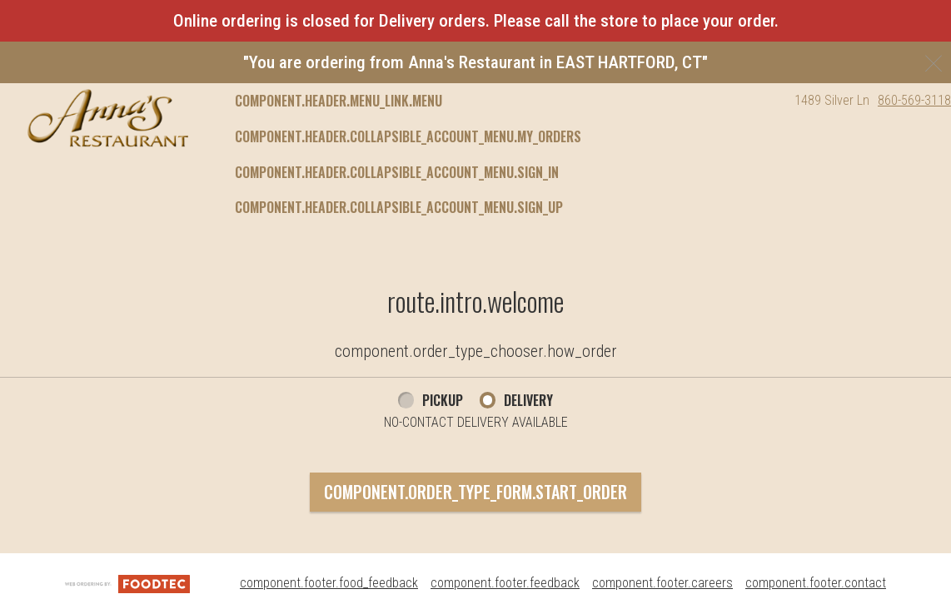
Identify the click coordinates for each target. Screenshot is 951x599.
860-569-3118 (914, 100)
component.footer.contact (815, 583)
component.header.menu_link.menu (338, 101)
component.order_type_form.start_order (475, 491)
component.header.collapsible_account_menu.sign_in (397, 172)
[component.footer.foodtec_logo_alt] (127, 583)
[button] (108, 118)
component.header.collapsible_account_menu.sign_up (399, 207)
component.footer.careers (662, 583)
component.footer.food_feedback (329, 583)
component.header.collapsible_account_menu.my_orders (408, 136)
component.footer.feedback (505, 583)
